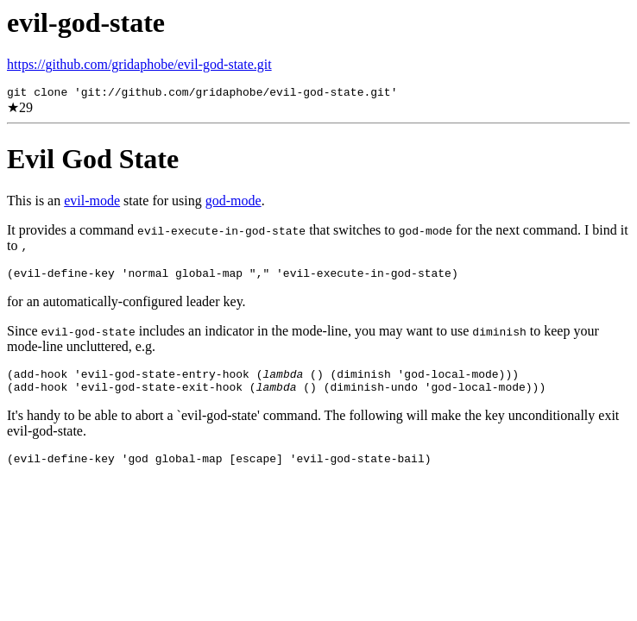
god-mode (233, 203)
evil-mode (92, 203)
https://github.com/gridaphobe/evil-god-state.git (139, 64)
